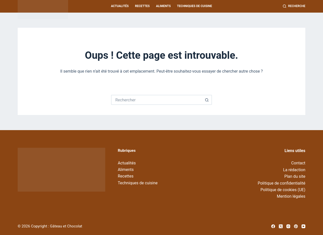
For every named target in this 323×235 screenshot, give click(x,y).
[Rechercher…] (156, 100)
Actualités (120, 6)
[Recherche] (294, 6)
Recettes (142, 6)
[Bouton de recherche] (207, 100)
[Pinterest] (296, 226)
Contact (298, 163)
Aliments (163, 6)
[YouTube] (303, 226)
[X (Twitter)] (281, 226)
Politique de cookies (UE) (282, 189)
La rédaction (294, 169)
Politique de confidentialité (281, 183)
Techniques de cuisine (194, 6)
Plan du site (294, 176)
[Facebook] (273, 226)
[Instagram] (288, 226)
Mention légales (291, 196)
